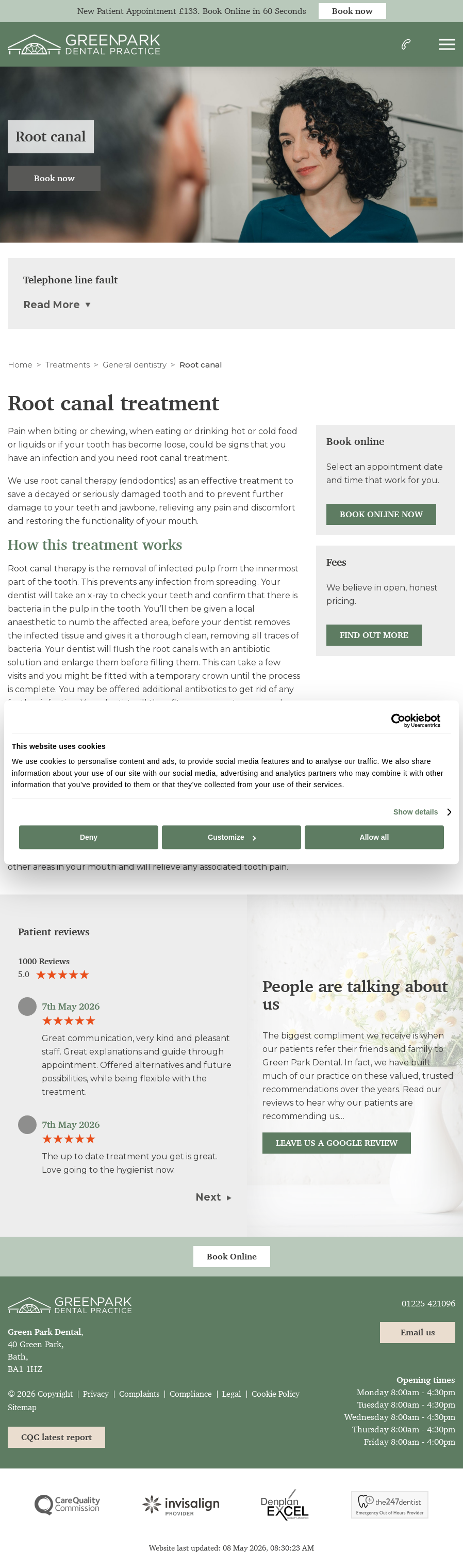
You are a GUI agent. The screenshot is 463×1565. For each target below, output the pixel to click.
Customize (232, 837)
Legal (231, 1393)
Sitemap (22, 1407)
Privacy (96, 1393)
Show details (415, 812)
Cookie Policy (276, 1393)
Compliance (191, 1393)
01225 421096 (428, 1303)
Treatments (67, 365)
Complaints (139, 1393)
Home (20, 365)
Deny (88, 837)
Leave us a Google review (337, 1142)
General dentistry (135, 365)
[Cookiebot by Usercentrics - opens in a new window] (395, 720)
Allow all (374, 837)
